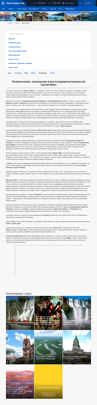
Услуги (45, 9)
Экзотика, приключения (18, 51)
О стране (17, 73)
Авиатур (12, 39)
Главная (10, 23)
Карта (33, 73)
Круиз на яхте (14, 59)
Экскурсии (43, 73)
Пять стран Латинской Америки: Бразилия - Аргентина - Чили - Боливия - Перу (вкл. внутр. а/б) (20, 390)
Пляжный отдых (15, 43)
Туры (3, 9)
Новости (53, 9)
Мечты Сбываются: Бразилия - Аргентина (20, 323)
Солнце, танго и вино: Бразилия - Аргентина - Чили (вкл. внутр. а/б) (77, 322)
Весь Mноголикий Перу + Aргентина (18, 358)
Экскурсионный (15, 47)
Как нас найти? (69, 3)
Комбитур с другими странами (20, 63)
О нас (60, 9)
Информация (70, 9)
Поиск (80, 3)
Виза (26, 73)
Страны (11, 9)
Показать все (48, 395)
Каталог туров (22, 9)
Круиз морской (14, 55)
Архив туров (13, 67)
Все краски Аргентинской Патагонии (75, 358)
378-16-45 (54, 3)
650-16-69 (38, 3)
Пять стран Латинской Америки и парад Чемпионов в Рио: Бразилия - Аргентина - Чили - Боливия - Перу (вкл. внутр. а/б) (48, 320)
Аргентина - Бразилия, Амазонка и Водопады (45, 358)
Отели (52, 73)
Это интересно (34, 9)
